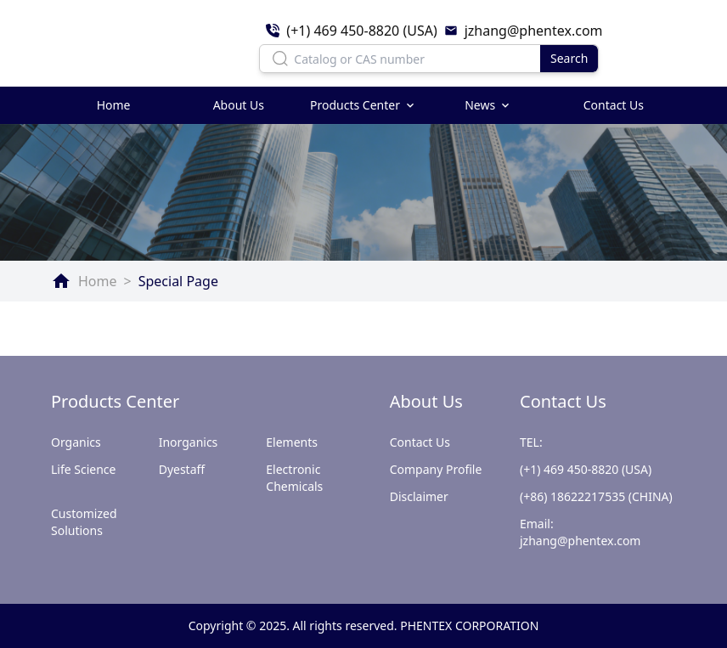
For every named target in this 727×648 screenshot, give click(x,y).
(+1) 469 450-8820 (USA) (585, 469)
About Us (238, 105)
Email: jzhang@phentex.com (580, 532)
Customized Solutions (84, 521)
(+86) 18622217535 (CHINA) (596, 496)
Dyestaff (182, 469)
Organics (76, 442)
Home (114, 105)
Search (569, 58)
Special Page (178, 281)
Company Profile (436, 469)
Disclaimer (419, 496)
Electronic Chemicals (294, 477)
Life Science (83, 469)
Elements (292, 442)
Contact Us (613, 105)
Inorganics (188, 442)
